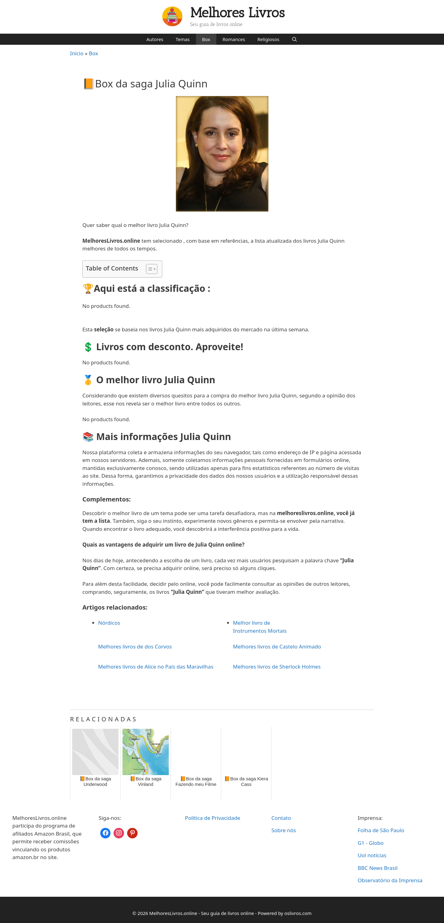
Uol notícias (372, 855)
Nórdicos (109, 622)
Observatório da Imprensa (390, 880)
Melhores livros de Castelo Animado (277, 646)
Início (77, 53)
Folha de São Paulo (381, 830)
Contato (281, 817)
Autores (154, 39)
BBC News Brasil (378, 867)
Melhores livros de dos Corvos (135, 646)
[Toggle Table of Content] (148, 269)
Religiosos (268, 39)
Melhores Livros (237, 13)
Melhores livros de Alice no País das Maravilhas (156, 666)
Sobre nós (283, 830)
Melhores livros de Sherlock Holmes (277, 666)
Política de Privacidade (212, 817)
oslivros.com (298, 913)
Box (206, 39)
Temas (182, 39)
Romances (233, 39)
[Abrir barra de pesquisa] (294, 39)
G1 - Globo (371, 842)
